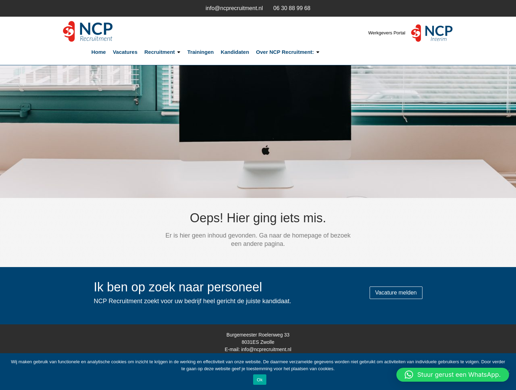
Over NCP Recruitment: (285, 52)
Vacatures (125, 52)
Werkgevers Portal (387, 32)
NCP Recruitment (105, 31)
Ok (260, 379)
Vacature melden (396, 293)
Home (98, 52)
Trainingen (200, 52)
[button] (452, 375)
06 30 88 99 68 (292, 8)
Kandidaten (235, 52)
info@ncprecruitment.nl (234, 8)
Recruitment (159, 52)
